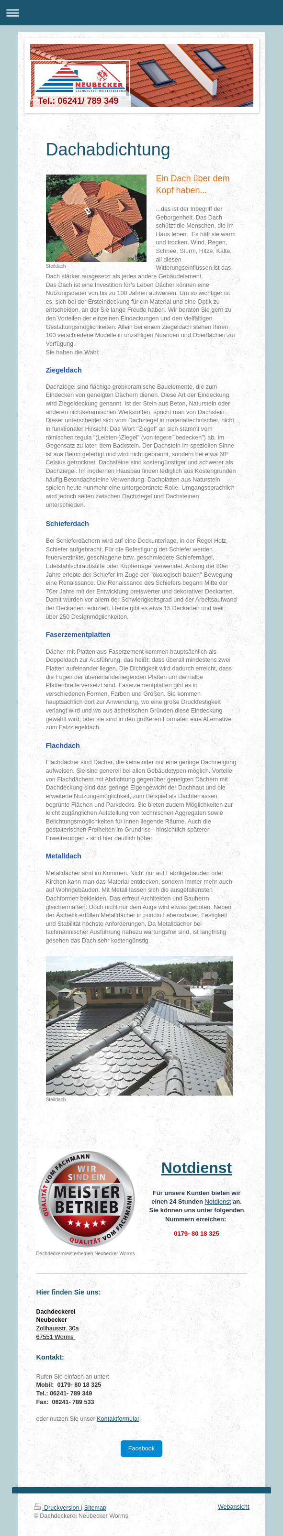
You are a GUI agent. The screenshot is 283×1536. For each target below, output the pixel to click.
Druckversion (57, 1507)
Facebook (141, 1448)
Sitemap (95, 1507)
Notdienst (217, 1201)
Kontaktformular (118, 1418)
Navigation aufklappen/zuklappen (141, 12)
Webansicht (233, 1506)
